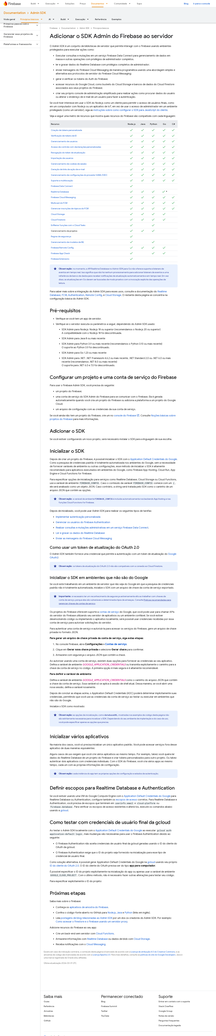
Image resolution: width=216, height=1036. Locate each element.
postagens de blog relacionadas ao (86, 918)
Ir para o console (201, 3)
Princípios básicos (101, 28)
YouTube (105, 1015)
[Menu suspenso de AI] (54, 19)
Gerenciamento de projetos (64, 231)
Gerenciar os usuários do (83, 522)
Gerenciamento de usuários (64, 141)
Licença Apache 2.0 (101, 955)
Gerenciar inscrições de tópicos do (70, 208)
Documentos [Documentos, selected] (97, 3)
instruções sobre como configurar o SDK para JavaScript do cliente (130, 110)
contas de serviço (109, 612)
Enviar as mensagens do (84, 538)
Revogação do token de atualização (68, 152)
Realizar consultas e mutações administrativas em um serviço (102, 527)
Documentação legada (170, 1025)
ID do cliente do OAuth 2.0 (64, 865)
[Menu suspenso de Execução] (58, 3)
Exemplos (116, 19)
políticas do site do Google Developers (157, 955)
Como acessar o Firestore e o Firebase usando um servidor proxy (91, 921)
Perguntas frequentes (169, 1020)
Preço (83, 3)
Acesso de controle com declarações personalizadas (76, 147)
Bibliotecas (49, 1015)
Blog (186, 3)
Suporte (141, 3)
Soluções (69, 3)
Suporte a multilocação (62, 180)
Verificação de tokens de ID (64, 135)
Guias (46, 1001)
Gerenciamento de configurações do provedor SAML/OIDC (79, 175)
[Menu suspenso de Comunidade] (130, 3)
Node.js (112, 912)
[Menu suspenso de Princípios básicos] (42, 19)
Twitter (104, 1011)
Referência (100, 19)
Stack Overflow (166, 1006)
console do (125, 415)
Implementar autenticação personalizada (78, 516)
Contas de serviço (116, 644)
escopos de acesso (126, 799)
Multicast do (59, 203)
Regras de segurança (61, 236)
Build (33, 3)
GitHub (47, 1020)
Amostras (48, 1011)
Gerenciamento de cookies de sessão (68, 163)
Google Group (165, 1011)
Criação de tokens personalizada (66, 130)
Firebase (54, 28)
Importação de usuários (62, 158)
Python (128, 912)
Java (119, 912)
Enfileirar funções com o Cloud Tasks (68, 225)
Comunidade (120, 3)
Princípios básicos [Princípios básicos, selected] (29, 19)
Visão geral (9, 19)
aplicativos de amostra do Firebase (89, 907)
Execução (50, 3)
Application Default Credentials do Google (153, 459)
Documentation (15, 13)
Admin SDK (38, 13)
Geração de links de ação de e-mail (68, 169)
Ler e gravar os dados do (80, 533)
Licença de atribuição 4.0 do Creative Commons (153, 952)
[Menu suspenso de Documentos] (107, 3)
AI (50, 19)
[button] (17, 25)
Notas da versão (166, 1015)
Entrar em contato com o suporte (174, 1001)
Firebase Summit (109, 1006)
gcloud (64, 810)
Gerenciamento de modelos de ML (67, 242)
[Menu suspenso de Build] (39, 3)
